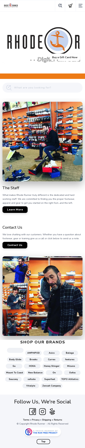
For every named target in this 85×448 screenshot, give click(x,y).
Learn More (15, 209)
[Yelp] (52, 412)
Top (43, 441)
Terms (26, 419)
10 (57, 60)
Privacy (36, 419)
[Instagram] (42, 412)
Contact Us (14, 245)
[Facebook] (33, 412)
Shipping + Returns (52, 419)
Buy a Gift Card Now (65, 57)
